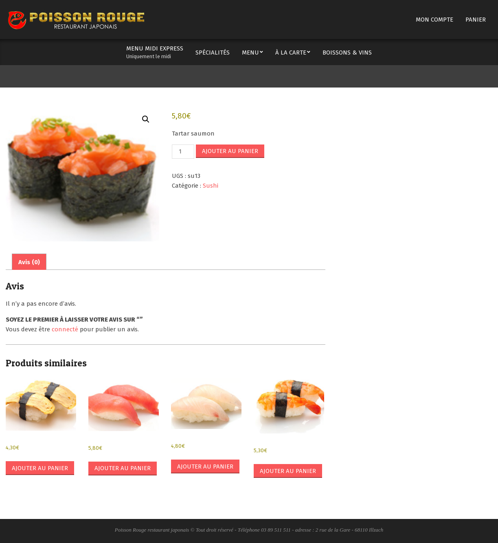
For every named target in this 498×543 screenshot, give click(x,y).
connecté (65, 329)
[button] (145, 119)
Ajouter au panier (230, 151)
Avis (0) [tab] (29, 262)
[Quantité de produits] (183, 152)
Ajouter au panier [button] (40, 468)
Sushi (210, 185)
